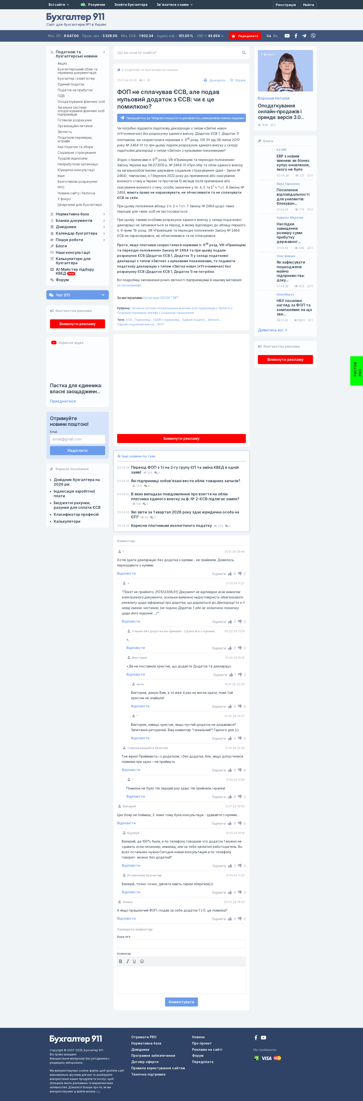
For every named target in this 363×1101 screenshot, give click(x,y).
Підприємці (142, 320)
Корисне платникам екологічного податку (172, 525)
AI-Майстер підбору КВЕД (75, 271)
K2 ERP (282, 149)
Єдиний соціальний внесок (135, 324)
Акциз (62, 63)
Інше (61, 176)
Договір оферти (145, 1062)
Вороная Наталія (273, 98)
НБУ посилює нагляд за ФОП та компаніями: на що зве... (294, 307)
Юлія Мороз (285, 294)
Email (53, 432)
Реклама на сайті (207, 1049)
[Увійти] (308, 4)
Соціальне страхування (77, 152)
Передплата (245, 36)
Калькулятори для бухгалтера (73, 261)
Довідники (66, 227)
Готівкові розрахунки (75, 120)
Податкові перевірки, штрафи (75, 139)
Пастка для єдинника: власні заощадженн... (76, 388)
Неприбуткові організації (78, 164)
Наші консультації (73, 253)
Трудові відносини (73, 158)
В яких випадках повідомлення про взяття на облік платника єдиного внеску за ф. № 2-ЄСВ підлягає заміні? (185, 496)
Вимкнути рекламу (77, 323)
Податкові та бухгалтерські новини (76, 54)
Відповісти (126, 574)
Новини (198, 1037)
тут (98, 1091)
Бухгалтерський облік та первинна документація (77, 71)
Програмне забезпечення (153, 1056)
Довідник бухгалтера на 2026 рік (77, 482)
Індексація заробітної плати (74, 493)
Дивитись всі (272, 330)
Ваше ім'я (123, 936)
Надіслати (78, 450)
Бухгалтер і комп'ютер (76, 78)
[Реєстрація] (285, 4)
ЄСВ (129, 320)
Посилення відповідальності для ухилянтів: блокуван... (293, 197)
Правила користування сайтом (158, 1068)
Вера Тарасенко (288, 184)
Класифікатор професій (76, 514)
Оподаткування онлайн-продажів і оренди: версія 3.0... (281, 111)
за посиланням (129, 285)
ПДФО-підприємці (166, 320)
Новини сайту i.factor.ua (76, 193)
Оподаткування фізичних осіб (81, 102)
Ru (276, 36)
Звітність (65, 132)
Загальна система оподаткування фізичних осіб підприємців (81, 110)
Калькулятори (67, 521)
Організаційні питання (75, 126)
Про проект (202, 1043)
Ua (269, 36)
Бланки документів (74, 221)
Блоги (61, 246)
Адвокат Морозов (290, 217)
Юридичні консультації (76, 170)
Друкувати (214, 80)
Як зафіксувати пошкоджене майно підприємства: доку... (291, 271)
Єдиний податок (71, 84)
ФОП (160, 324)
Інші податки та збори (75, 147)
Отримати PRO (143, 1037)
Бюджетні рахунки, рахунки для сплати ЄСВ (77, 505)
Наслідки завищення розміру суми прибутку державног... (289, 233)
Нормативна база (72, 214)
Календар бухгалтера (76, 233)
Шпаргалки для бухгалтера (80, 205)
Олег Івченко (286, 256)
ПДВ (61, 96)
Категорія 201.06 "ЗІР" (148, 298)
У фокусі (64, 199)
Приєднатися (63, 401)
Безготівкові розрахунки (77, 181)
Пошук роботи (69, 240)
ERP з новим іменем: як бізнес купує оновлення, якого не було (293, 163)
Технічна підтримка (148, 1074)
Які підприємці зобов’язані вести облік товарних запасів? (185, 480)
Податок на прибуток (75, 90)
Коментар (124, 954)
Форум (62, 280)
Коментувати (181, 1002)
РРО (61, 187)
